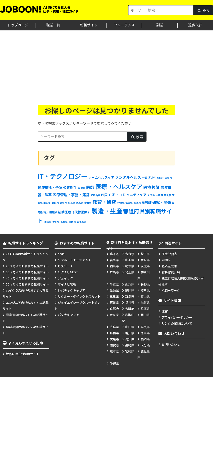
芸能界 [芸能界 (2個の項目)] (53, 212)
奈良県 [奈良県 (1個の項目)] (167, 195)
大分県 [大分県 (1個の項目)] (151, 195)
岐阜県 (145, 290)
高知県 (129, 339)
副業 (159, 25)
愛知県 (114, 290)
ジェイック (65, 278)
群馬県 (114, 272)
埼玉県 (129, 272)
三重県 (114, 296)
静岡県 (129, 290)
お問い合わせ (171, 344)
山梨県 (129, 284)
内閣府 (166, 260)
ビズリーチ (65, 266)
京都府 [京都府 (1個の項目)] (160, 178)
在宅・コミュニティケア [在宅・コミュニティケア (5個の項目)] (128, 195)
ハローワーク (171, 290)
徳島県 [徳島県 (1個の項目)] (79, 203)
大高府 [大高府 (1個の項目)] (159, 195)
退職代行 (195, 25)
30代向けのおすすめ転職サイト (27, 272)
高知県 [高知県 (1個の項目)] (64, 222)
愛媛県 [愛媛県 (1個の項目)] (88, 203)
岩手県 (114, 260)
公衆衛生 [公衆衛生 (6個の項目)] (70, 188)
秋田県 (145, 254)
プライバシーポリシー (177, 317)
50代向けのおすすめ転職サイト (27, 284)
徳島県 (145, 333)
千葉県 (114, 284)
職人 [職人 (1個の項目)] (45, 212)
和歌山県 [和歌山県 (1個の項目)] (95, 195)
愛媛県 (114, 339)
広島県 (114, 327)
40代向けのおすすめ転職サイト (27, 278)
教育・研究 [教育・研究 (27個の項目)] (104, 202)
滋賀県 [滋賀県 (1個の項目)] (129, 203)
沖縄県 (114, 363)
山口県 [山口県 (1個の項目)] (47, 203)
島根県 (114, 333)
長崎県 (129, 345)
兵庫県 (145, 309)
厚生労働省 (169, 254)
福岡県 (145, 339)
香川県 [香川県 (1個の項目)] (56, 222)
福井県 (129, 302)
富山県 (145, 296)
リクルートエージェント (74, 260)
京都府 (114, 309)
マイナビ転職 (67, 284)
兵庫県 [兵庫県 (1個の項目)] (81, 188)
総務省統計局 (171, 272)
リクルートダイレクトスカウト (79, 296)
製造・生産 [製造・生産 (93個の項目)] (107, 211)
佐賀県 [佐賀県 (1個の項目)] (168, 178)
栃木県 (129, 266)
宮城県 (145, 260)
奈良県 (114, 315)
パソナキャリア (68, 315)
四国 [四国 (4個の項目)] (104, 195)
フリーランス (124, 25)
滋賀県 (145, 302)
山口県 (129, 327)
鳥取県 (145, 327)
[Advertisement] (106, 62)
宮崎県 (129, 351)
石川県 (114, 302)
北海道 (114, 254)
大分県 (145, 345)
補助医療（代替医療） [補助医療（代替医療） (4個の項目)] (74, 212)
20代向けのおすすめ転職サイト (27, 266)
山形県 (129, 260)
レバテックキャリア (71, 290)
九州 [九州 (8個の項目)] (152, 177)
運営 (165, 311)
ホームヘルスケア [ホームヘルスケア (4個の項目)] (101, 177)
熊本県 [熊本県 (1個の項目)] (137, 203)
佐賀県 (114, 345)
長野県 (145, 284)
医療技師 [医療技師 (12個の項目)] (151, 187)
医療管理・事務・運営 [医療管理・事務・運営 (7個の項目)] (71, 195)
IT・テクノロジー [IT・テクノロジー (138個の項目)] (62, 176)
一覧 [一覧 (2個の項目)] (144, 177)
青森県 (129, 254)
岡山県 (145, 315)
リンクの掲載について (177, 323)
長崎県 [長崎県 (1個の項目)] (47, 222)
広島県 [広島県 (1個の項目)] (71, 203)
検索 (203, 11)
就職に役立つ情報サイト (22, 354)
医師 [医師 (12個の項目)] (90, 187)
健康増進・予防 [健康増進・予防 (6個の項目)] (50, 188)
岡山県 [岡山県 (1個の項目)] (55, 203)
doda (61, 254)
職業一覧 (53, 25)
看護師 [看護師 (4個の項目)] (146, 202)
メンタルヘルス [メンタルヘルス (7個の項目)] (128, 177)
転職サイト (88, 25)
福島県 (114, 266)
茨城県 (145, 266)
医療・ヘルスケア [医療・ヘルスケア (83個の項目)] (118, 187)
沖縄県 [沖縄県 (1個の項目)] (121, 203)
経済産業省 (169, 266)
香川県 (129, 333)
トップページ (17, 25)
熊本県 (114, 351)
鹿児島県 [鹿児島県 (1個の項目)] (81, 222)
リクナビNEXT (68, 272)
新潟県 (129, 296)
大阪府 (129, 309)
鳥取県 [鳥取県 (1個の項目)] (72, 222)
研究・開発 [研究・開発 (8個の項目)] (161, 202)
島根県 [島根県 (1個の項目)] (63, 203)
